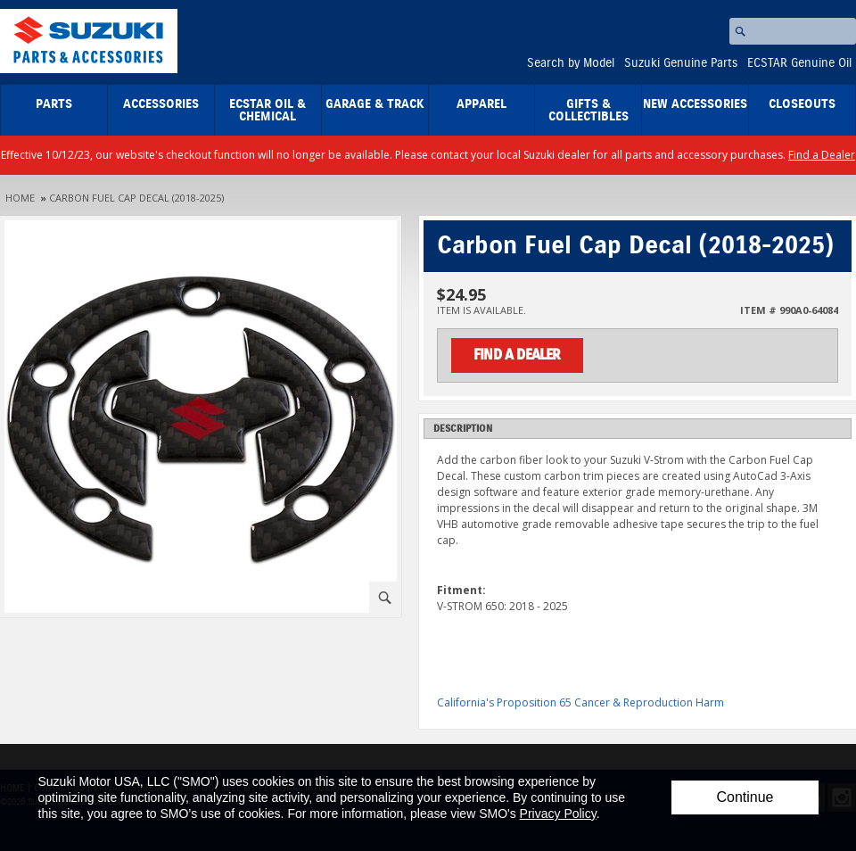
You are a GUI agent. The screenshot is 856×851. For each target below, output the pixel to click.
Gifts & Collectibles (588, 110)
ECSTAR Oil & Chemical (267, 110)
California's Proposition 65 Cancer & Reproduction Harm (580, 702)
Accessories (161, 104)
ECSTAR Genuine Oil (799, 63)
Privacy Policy (558, 813)
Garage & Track (374, 104)
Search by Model (570, 63)
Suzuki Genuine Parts (680, 63)
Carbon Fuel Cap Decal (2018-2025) (136, 197)
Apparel (481, 104)
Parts (54, 104)
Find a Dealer (821, 154)
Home (20, 197)
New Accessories (695, 104)
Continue (744, 797)
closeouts (802, 104)
